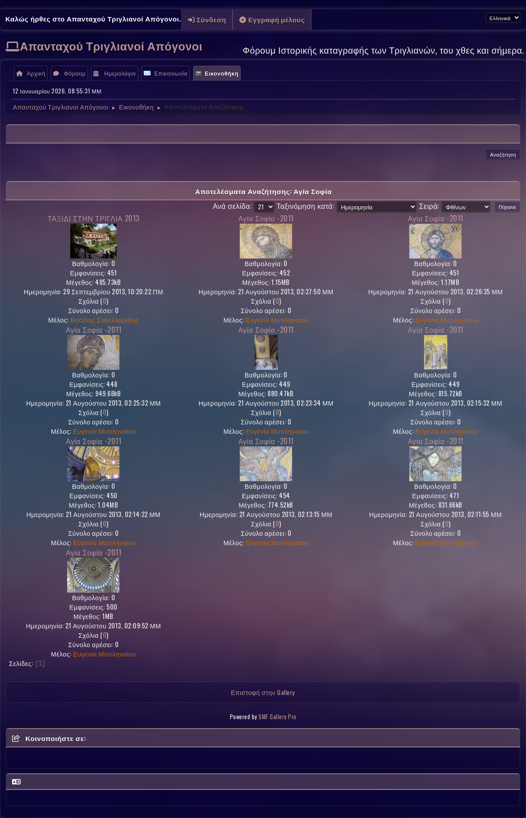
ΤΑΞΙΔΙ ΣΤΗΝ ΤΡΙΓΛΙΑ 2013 (93, 218)
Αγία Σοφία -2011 (266, 218)
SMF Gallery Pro (278, 716)
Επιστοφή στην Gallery (263, 692)
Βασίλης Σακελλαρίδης (104, 319)
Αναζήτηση (503, 154)
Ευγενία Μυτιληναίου (277, 319)
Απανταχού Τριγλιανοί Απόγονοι (111, 45)
